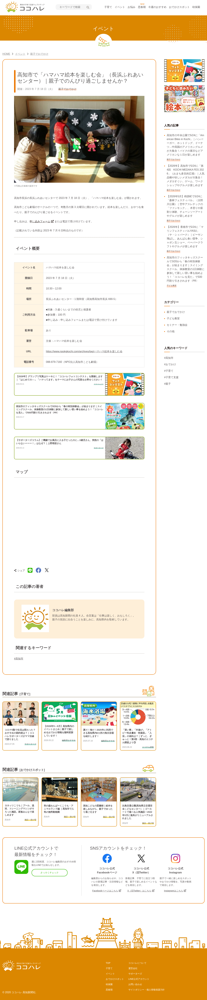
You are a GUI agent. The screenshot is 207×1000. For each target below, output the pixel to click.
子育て (108, 7)
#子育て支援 (171, 377)
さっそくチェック (49, 872)
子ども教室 (173, 318)
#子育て (168, 370)
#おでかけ (170, 364)
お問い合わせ (135, 984)
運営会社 (132, 968)
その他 (170, 331)
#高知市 (18, 658)
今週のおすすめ (157, 7)
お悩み (131, 7)
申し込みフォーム (40, 221)
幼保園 (196, 7)
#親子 (167, 383)
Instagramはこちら (173, 890)
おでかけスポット (179, 7)
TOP (108, 963)
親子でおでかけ (176, 312)
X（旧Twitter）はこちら (139, 890)
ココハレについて (137, 963)
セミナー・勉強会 (177, 325)
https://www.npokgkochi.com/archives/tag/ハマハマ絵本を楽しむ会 (84, 351)
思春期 (142, 7)
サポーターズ (135, 973)
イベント (120, 7)
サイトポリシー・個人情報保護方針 (146, 989)
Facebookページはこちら (105, 890)
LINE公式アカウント (138, 979)
